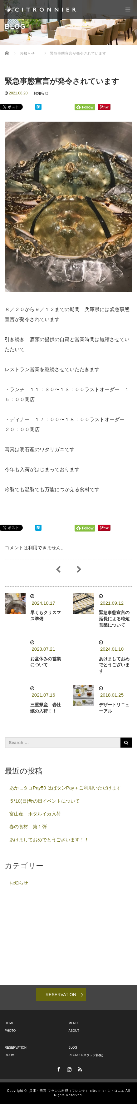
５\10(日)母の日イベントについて (44, 801)
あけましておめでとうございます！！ (49, 839)
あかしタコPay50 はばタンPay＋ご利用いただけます (65, 787)
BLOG (73, 1047)
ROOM (9, 1055)
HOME (9, 1023)
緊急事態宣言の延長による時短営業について (114, 619)
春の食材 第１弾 (30, 826)
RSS (79, 1068)
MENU (73, 1023)
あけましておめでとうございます (114, 665)
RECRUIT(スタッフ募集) (86, 1055)
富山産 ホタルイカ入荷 (35, 813)
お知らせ (40, 93)
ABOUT (74, 1030)
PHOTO (10, 1030)
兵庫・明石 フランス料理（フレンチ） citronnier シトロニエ (76, 1090)
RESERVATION (61, 994)
